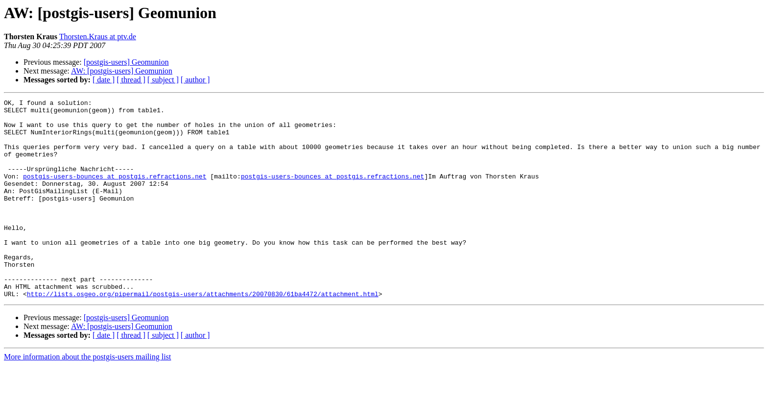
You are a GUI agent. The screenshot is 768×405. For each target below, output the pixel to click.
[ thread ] (131, 80)
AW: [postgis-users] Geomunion (121, 71)
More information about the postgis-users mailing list (87, 396)
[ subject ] (163, 80)
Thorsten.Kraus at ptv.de (97, 36)
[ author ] (195, 80)
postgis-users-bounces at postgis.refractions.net (114, 192)
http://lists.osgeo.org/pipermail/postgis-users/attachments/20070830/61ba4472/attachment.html (203, 333)
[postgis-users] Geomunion (126, 62)
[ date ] (104, 80)
